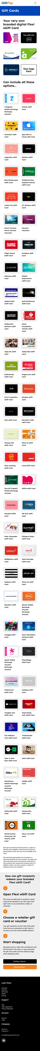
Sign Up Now (19, 967)
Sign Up (4, 1018)
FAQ (3, 1005)
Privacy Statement (7, 1009)
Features (4, 990)
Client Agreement (7, 1007)
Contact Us (5, 1031)
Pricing (4, 996)
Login (3, 1020)
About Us (4, 1029)
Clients (4, 994)
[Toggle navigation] (35, 3)
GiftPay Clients (19, 961)
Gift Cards (5, 992)
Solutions (4, 988)
